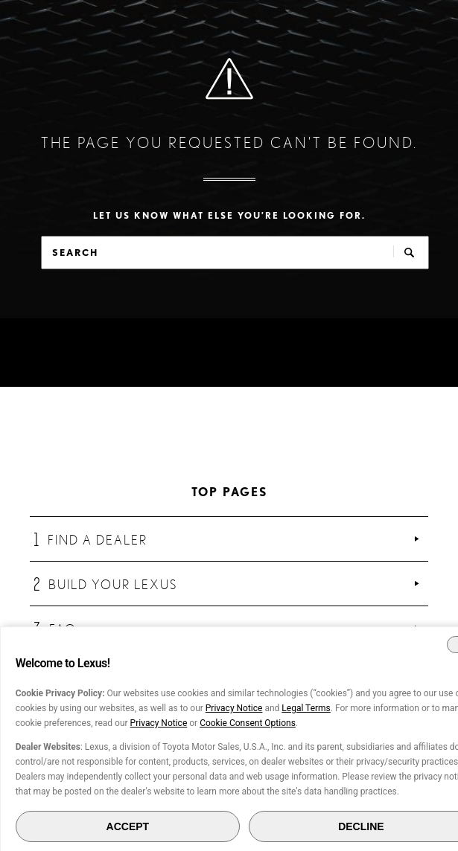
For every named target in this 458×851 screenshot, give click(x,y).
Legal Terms (306, 708)
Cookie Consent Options (248, 723)
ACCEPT (128, 826)
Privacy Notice (234, 708)
